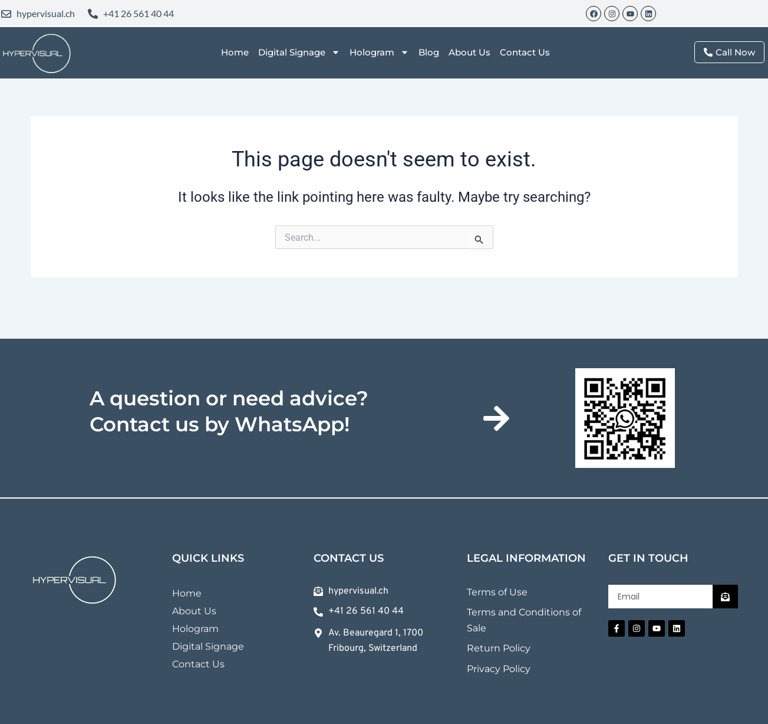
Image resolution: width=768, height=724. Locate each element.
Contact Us (525, 52)
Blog (428, 52)
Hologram (379, 52)
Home (235, 52)
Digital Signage (299, 52)
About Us (469, 52)
